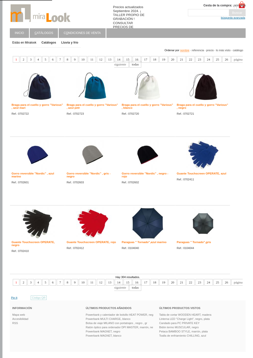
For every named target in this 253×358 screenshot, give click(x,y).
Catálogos (49, 42)
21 (181, 59)
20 (172, 59)
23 (199, 59)
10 (82, 59)
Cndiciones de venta (82, 33)
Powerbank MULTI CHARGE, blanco (108, 318)
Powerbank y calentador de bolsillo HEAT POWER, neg (119, 314)
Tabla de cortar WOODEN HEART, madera (185, 314)
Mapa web (18, 314)
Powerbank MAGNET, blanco (103, 335)
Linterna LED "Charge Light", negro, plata (184, 318)
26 (226, 59)
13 (109, 59)
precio (209, 50)
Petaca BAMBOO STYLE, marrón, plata (183, 331)
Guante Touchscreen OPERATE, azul (201, 173)
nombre (184, 50)
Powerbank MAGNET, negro (103, 331)
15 (127, 59)
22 (190, 59)
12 (100, 59)
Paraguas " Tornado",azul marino (144, 242)
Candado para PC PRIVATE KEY (179, 323)
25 (217, 59)
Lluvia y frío (69, 42)
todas (135, 64)
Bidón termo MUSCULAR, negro (179, 327)
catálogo (238, 50)
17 (145, 59)
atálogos (44, 33)
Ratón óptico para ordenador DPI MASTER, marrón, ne (119, 327)
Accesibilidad (20, 318)
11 (91, 59)
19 (163, 59)
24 (208, 59)
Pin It (14, 297)
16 (136, 59)
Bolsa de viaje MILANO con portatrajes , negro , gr (116, 323)
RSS (15, 323)
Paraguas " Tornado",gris (194, 242)
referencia (198, 50)
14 (118, 59)
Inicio (19, 33)
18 (154, 59)
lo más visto (223, 50)
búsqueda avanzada (233, 17)
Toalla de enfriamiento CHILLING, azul (182, 335)
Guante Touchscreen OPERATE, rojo (91, 242)
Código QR (38, 297)
